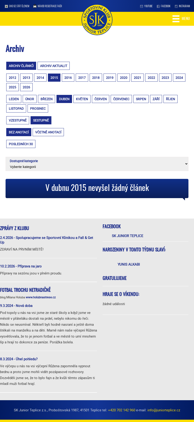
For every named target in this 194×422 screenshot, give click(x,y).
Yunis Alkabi (129, 264)
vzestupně (18, 120)
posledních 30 (21, 144)
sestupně (41, 120)
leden (14, 99)
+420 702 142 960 (121, 410)
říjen (170, 99)
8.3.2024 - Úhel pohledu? (19, 359)
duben (64, 99)
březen (47, 99)
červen (100, 99)
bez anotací (19, 132)
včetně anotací (48, 132)
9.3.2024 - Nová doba (16, 305)
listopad (16, 108)
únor (29, 99)
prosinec (38, 108)
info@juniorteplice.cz (163, 410)
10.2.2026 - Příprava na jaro (21, 266)
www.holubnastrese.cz (41, 297)
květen (82, 99)
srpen (141, 99)
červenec (121, 99)
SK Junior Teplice (127, 235)
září (156, 99)
